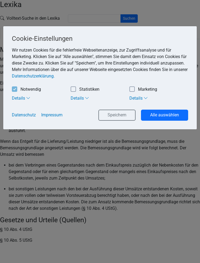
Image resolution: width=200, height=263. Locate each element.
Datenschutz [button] (24, 114)
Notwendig (26, 89)
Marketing (143, 89)
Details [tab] (21, 98)
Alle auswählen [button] (164, 114)
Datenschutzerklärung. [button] (33, 76)
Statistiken (85, 89)
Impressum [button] (52, 114)
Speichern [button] (117, 114)
